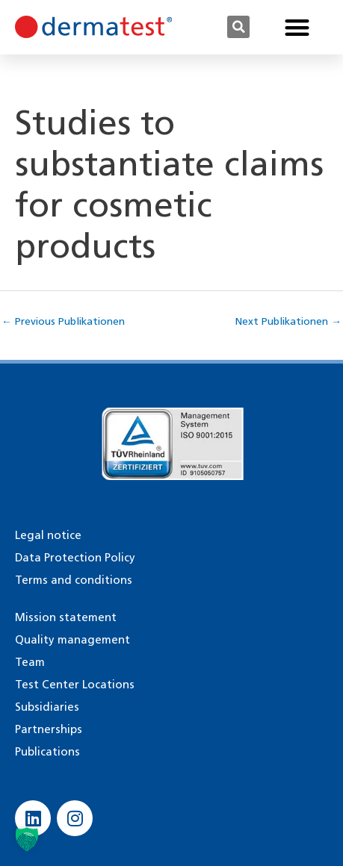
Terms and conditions (73, 580)
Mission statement (66, 617)
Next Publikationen (288, 321)
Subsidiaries (47, 707)
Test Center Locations (75, 684)
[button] (238, 27)
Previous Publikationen (63, 321)
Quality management (72, 640)
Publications (47, 751)
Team (30, 662)
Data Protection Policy (75, 557)
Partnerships (48, 729)
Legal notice (48, 535)
